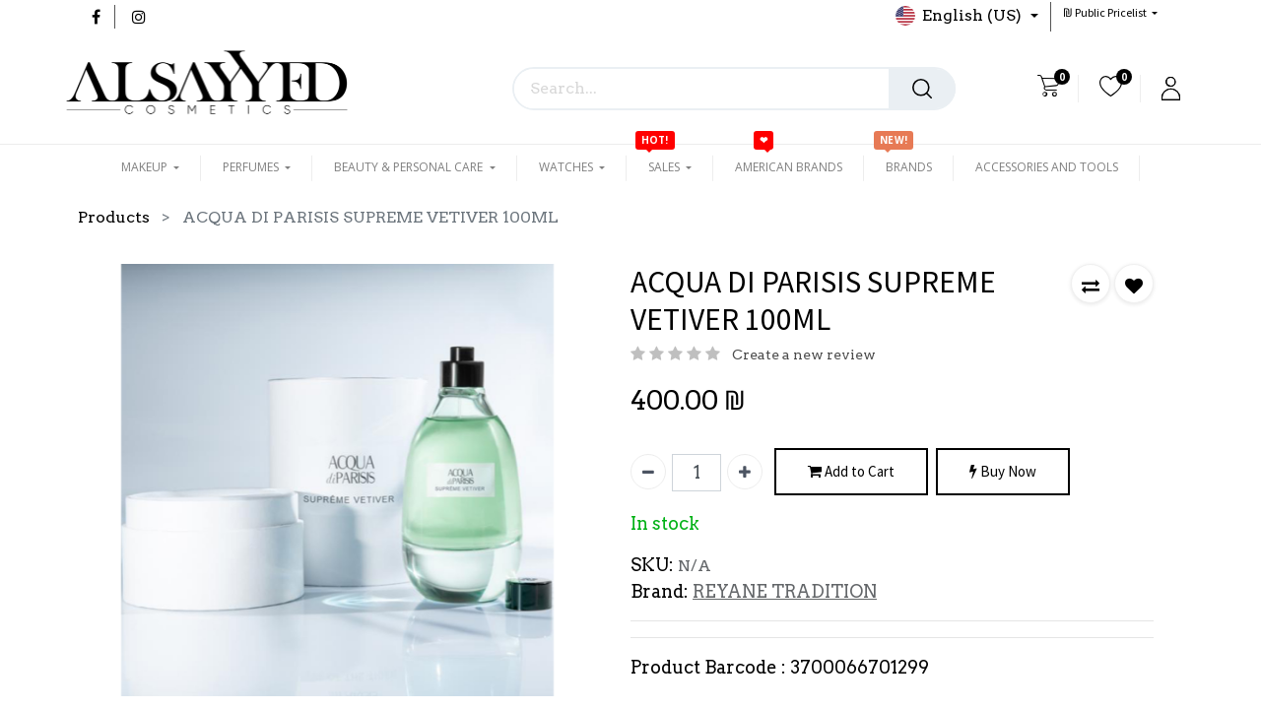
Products (114, 217)
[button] (1110, 12)
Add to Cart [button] (851, 472)
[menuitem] (788, 167)
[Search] (922, 88)
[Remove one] (648, 471)
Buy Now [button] (1002, 472)
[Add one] (745, 471)
